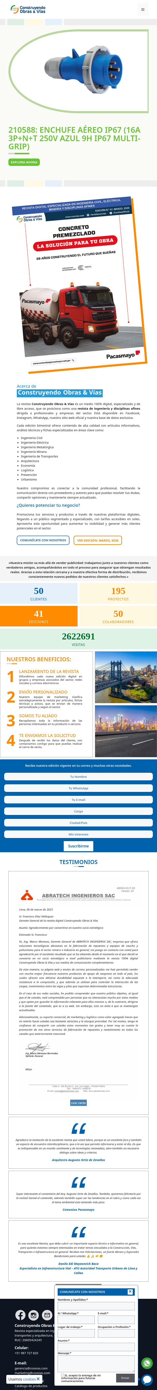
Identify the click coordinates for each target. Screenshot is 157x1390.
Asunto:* (96, 1345)
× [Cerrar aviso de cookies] (38, 1378)
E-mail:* (116, 1317)
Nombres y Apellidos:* (96, 1304)
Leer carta (78, 1103)
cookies (29, 1379)
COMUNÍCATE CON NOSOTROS (43, 540)
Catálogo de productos (31, 1386)
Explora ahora (24, 162)
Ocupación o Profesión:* (116, 1331)
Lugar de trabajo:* (76, 1331)
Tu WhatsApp (5, 783)
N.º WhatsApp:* (76, 1317)
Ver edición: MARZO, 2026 (97, 540)
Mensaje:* (96, 1362)
